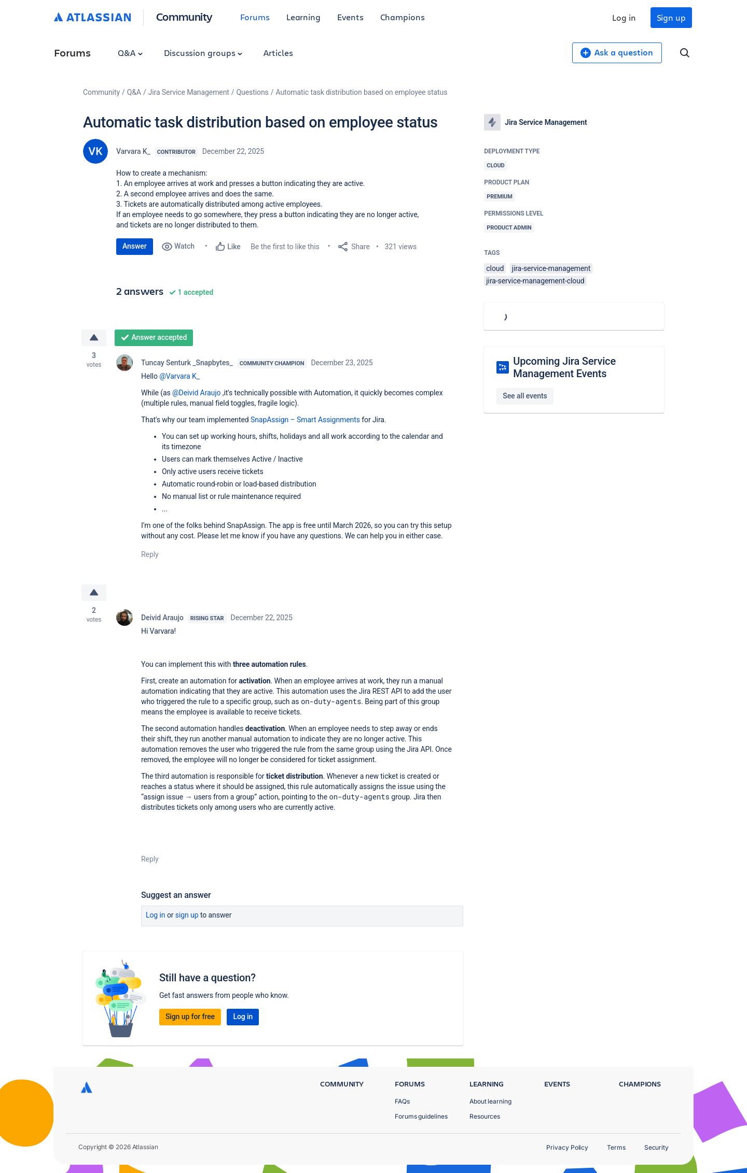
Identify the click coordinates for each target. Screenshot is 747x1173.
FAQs (402, 1101)
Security (656, 1147)
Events (350, 16)
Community (184, 16)
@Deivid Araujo (196, 393)
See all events (525, 396)
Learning (303, 16)
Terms (616, 1147)
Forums (255, 16)
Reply (150, 554)
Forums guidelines (421, 1116)
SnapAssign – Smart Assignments (305, 420)
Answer (134, 246)
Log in (624, 17)
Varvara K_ (133, 151)
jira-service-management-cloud (535, 281)
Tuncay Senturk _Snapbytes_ (187, 363)
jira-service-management (551, 268)
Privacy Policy (567, 1147)
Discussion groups (203, 52)
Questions (253, 92)
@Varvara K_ (179, 376)
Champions (402, 16)
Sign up (671, 17)
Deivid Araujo (162, 617)
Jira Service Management (188, 92)
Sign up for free (190, 1016)
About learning (490, 1101)
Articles (278, 52)
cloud (495, 268)
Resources (484, 1116)
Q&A (130, 52)
